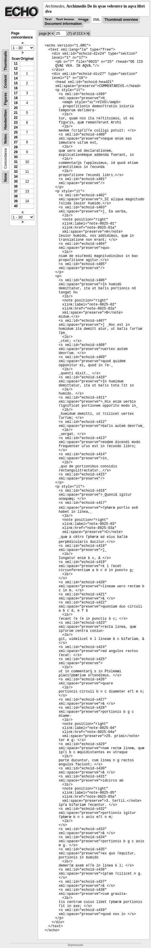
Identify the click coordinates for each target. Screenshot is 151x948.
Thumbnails (5, 61)
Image (83, 20)
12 (16, 68)
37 (16, 191)
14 (16, 78)
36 (16, 186)
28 (16, 147)
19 (16, 103)
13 (16, 73)
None (5, 177)
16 (16, 88)
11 (16, 64)
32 (16, 167)
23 (16, 123)
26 (16, 137)
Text (48, 20)
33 (16, 172)
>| (87, 34)
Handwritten (5, 119)
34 (16, 177)
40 (16, 206)
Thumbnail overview (121, 20)
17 (16, 93)
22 (16, 118)
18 (16, 98)
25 (16, 132)
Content (5, 81)
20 (16, 108)
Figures (5, 99)
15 (16, 83)
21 (16, 113)
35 (16, 181)
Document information (63, 24)
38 (16, 196)
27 (16, 142)
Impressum (75, 945)
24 (16, 127)
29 (16, 152)
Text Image (65, 20)
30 (16, 157)
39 (16, 201)
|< (49, 34)
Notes (5, 139)
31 (16, 162)
